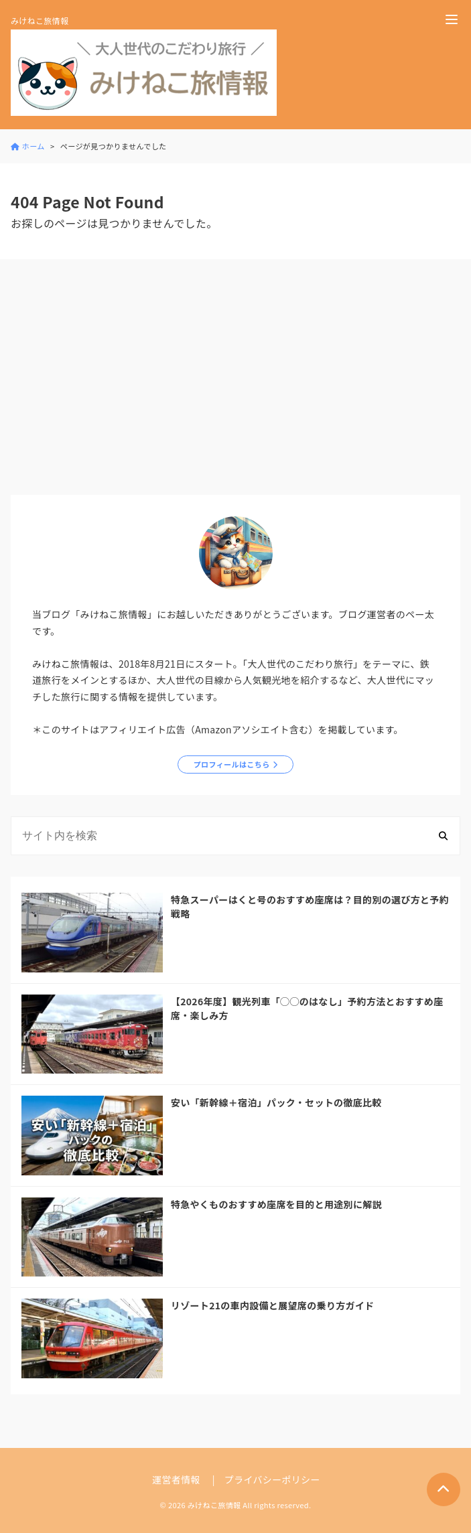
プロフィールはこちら (232, 764)
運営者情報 (176, 1479)
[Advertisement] (235, 379)
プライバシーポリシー (272, 1479)
